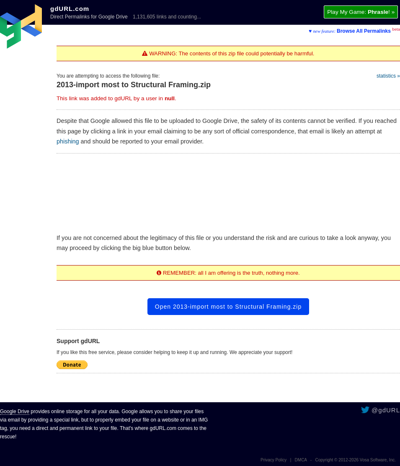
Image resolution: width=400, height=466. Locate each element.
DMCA (301, 460)
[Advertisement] (228, 190)
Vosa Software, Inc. (378, 460)
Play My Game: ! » (361, 12)
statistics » (388, 76)
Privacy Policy (273, 460)
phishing (68, 141)
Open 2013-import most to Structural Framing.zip (228, 306)
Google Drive (14, 411)
